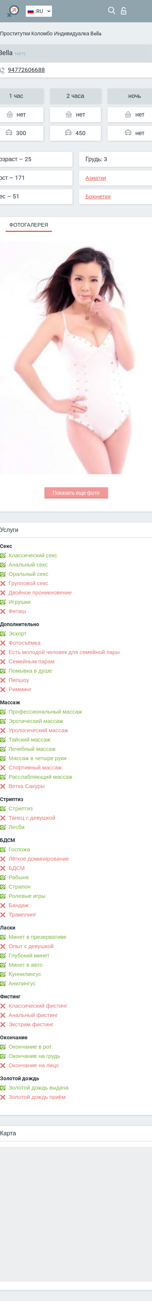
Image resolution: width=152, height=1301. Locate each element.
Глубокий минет (29, 955)
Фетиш (17, 611)
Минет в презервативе (37, 937)
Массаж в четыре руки (37, 758)
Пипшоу (19, 680)
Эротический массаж (36, 721)
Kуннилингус (25, 974)
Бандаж (19, 905)
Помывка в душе (30, 670)
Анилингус (22, 983)
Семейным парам (32, 661)
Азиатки (96, 178)
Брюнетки (98, 196)
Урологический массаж (38, 730)
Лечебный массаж (32, 749)
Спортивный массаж (35, 767)
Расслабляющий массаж (40, 777)
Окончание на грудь (34, 1056)
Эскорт (18, 633)
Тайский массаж (29, 739)
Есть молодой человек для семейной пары (64, 652)
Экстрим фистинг (31, 1024)
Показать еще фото (76, 493)
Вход (123, 11)
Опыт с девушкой (31, 946)
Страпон (20, 886)
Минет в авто (26, 965)
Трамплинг (22, 914)
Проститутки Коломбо (26, 33)
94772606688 (26, 69)
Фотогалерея (28, 225)
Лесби (17, 827)
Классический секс (33, 555)
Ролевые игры (27, 896)
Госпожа (19, 849)
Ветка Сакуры (26, 786)
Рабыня (19, 877)
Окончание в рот (30, 1046)
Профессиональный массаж (45, 711)
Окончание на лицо (34, 1065)
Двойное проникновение (40, 592)
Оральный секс (28, 574)
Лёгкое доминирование (39, 858)
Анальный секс (28, 564)
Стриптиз (21, 808)
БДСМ (17, 868)
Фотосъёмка (24, 643)
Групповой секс (28, 583)
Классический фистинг (38, 1005)
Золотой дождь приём (37, 1097)
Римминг (20, 689)
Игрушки (20, 602)
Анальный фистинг (33, 1015)
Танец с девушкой (32, 817)
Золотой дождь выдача (39, 1087)
